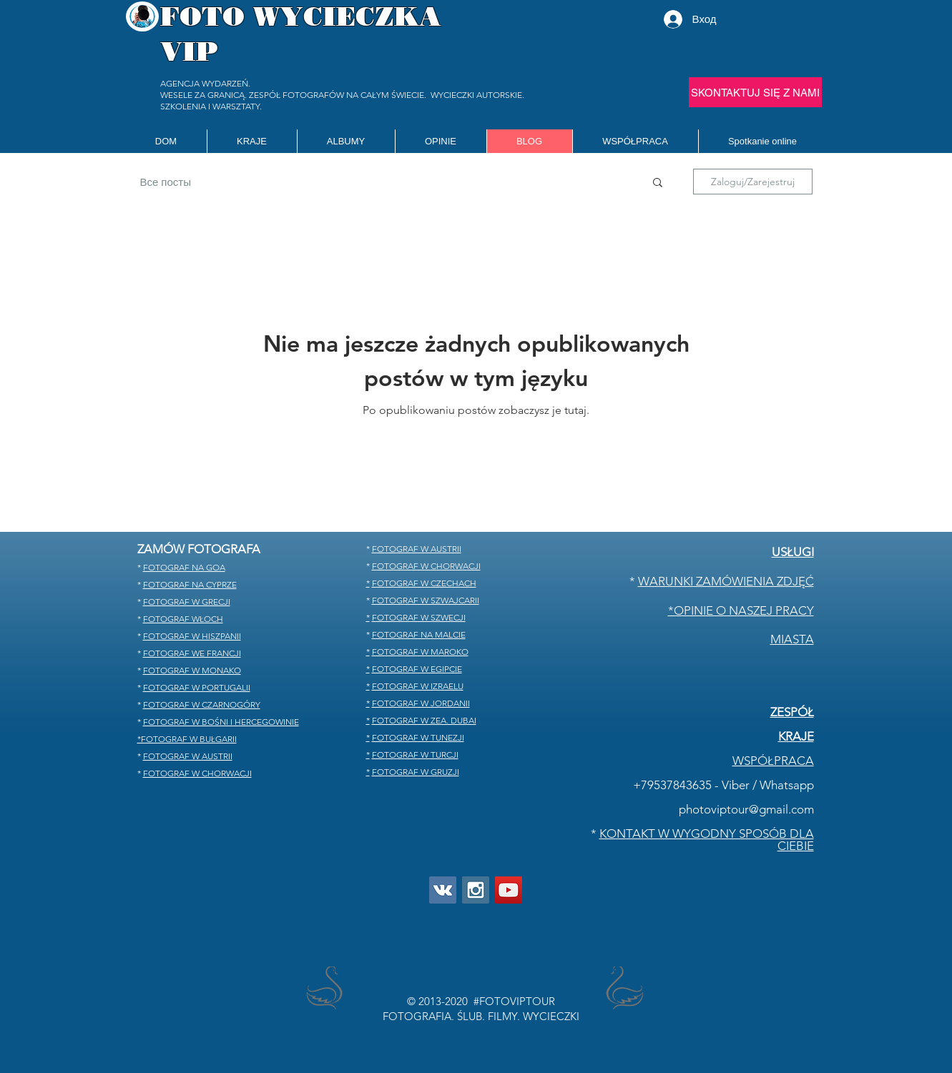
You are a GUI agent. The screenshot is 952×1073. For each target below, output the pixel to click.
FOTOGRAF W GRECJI (186, 601)
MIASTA (792, 639)
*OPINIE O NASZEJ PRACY (741, 610)
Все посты (165, 182)
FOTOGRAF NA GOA (184, 567)
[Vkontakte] (442, 890)
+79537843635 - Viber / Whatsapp (723, 785)
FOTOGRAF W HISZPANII (192, 636)
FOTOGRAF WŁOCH (183, 618)
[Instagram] (475, 890)
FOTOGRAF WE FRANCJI (192, 653)
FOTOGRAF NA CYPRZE (190, 584)
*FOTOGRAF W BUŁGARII (187, 738)
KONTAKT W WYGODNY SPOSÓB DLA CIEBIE (706, 839)
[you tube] (508, 890)
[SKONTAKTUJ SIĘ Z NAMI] (755, 92)
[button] (252, 141)
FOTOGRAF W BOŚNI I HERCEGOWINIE (221, 721)
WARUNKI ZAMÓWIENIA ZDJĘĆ (726, 581)
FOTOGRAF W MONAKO (192, 670)
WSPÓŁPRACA (773, 760)
